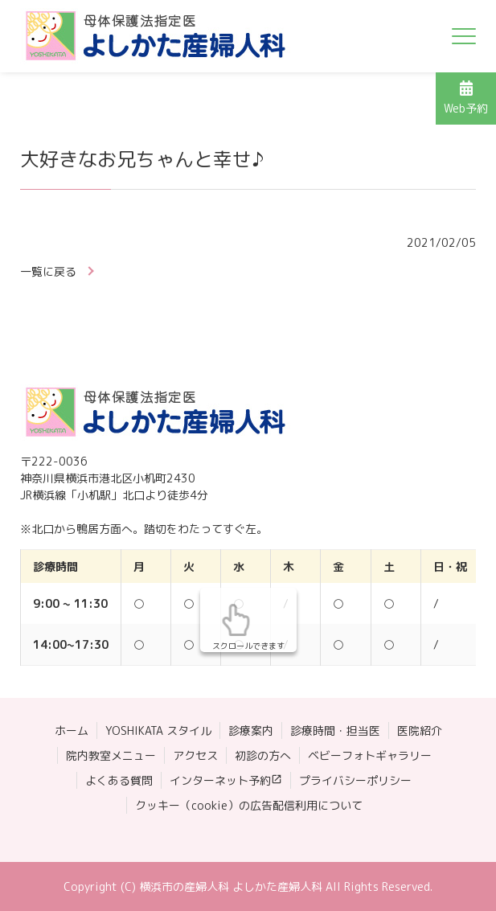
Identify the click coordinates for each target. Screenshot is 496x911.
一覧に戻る (48, 271)
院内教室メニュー (111, 755)
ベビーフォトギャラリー (370, 755)
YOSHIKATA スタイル (158, 730)
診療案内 (250, 730)
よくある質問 (119, 780)
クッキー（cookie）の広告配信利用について (249, 805)
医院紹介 (419, 730)
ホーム (71, 730)
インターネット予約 (220, 780)
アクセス (195, 755)
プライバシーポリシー (355, 780)
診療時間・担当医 (335, 730)
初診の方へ (263, 755)
